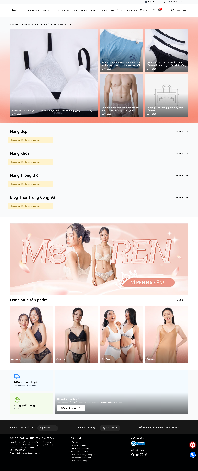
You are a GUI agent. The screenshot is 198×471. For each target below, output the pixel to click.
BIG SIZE (65, 10)
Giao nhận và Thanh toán (81, 457)
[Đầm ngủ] (166, 334)
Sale (143, 10)
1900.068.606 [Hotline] (178, 10)
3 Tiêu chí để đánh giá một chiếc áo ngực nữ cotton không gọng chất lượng (51, 110)
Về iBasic (74, 442)
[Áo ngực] (31, 334)
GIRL (94, 10)
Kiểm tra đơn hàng (155, 2)
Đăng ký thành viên (68, 398)
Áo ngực (15, 359)
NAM (84, 10)
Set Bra (105, 359)
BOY (104, 10)
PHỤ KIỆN (116, 10)
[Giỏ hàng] (159, 10)
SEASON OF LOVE (51, 10)
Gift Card (131, 10)
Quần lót (61, 359)
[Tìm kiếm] (154, 10)
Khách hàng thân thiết (80, 448)
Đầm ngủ (151, 359)
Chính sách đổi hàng (79, 460)
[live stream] (193, 446)
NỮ (75, 10)
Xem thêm (182, 131)
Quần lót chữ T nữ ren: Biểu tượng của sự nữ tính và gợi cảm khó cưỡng (166, 64)
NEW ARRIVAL (33, 10)
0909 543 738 (110, 428)
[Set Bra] (121, 334)
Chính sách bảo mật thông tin (83, 454)
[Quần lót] (76, 334)
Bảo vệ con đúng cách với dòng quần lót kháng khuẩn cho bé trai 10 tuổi (121, 64)
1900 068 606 (47, 428)
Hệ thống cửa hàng (178, 2)
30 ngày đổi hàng (24, 405)
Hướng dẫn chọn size (79, 451)
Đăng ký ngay (71, 408)
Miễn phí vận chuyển (26, 382)
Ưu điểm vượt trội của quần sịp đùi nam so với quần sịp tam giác (120, 109)
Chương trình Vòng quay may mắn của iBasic (165, 109)
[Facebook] (132, 454)
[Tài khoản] (165, 10)
